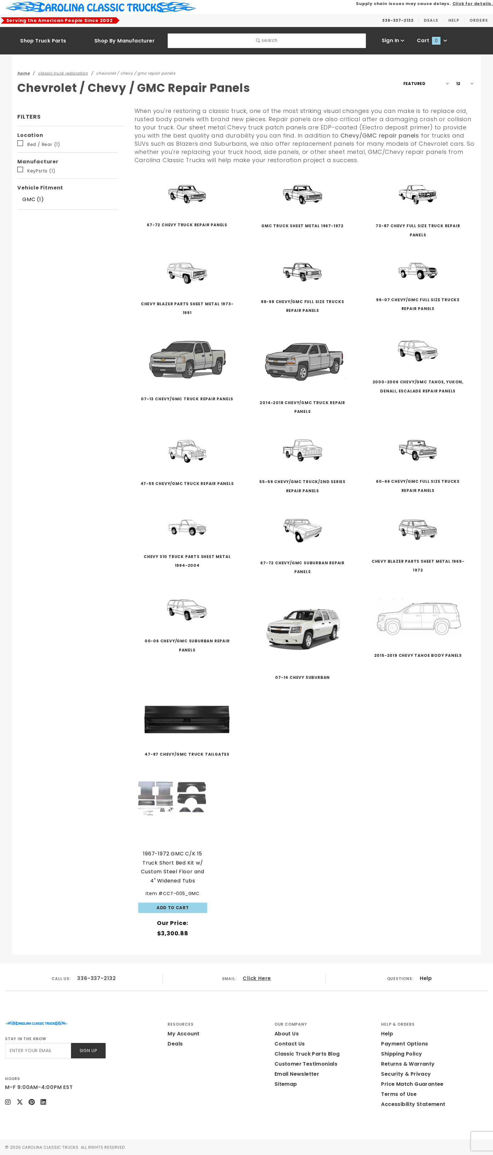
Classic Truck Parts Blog (307, 1053)
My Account (183, 1033)
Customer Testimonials (305, 1064)
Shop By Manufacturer (124, 40)
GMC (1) (33, 199)
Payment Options (404, 1043)
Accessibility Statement (413, 1104)
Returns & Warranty (408, 1064)
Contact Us (289, 1043)
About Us (286, 1033)
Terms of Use (399, 1094)
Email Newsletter (296, 1074)
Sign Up (88, 1051)
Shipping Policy (401, 1053)
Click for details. (472, 3)
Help (426, 978)
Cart (432, 40)
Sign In (393, 40)
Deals (175, 1043)
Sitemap (285, 1084)
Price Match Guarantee (412, 1084)
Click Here (257, 978)
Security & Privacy (406, 1074)
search (266, 40)
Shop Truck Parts (43, 40)
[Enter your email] (38, 1050)
